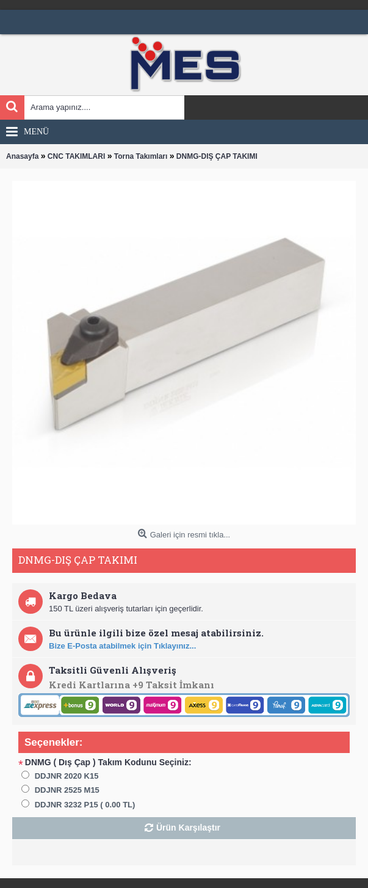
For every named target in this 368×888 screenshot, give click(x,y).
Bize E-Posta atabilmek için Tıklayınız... (122, 645)
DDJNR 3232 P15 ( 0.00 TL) (85, 804)
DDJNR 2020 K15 (67, 776)
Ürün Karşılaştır (188, 827)
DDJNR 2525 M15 (67, 790)
